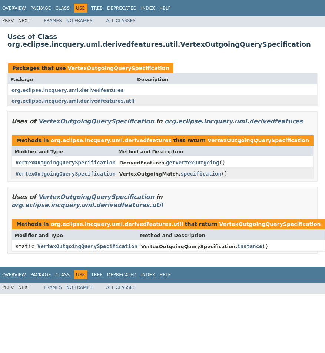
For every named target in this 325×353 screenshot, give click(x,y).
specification (200, 174)
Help (165, 8)
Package (40, 8)
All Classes (121, 20)
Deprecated (122, 8)
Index (148, 8)
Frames (53, 20)
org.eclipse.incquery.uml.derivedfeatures (67, 90)
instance (249, 246)
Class (62, 8)
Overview (14, 8)
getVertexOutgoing (192, 163)
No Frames (79, 20)
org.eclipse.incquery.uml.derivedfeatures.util (73, 101)
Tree (97, 8)
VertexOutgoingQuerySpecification (118, 68)
